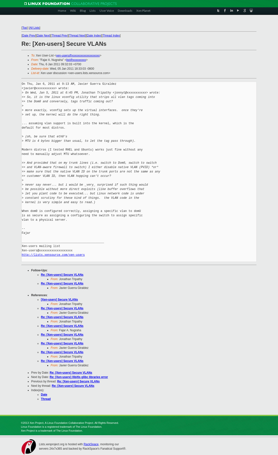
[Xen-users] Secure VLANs (59, 299)
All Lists (34, 27)
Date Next (43, 35)
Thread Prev (59, 35)
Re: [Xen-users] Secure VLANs (62, 274)
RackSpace (90, 444)
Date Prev (28, 35)
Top (24, 27)
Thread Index (111, 35)
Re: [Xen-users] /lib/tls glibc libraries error (79, 377)
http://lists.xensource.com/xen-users (53, 255)
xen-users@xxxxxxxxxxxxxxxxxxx (78, 55)
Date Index (94, 35)
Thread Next (77, 35)
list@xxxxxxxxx (76, 60)
